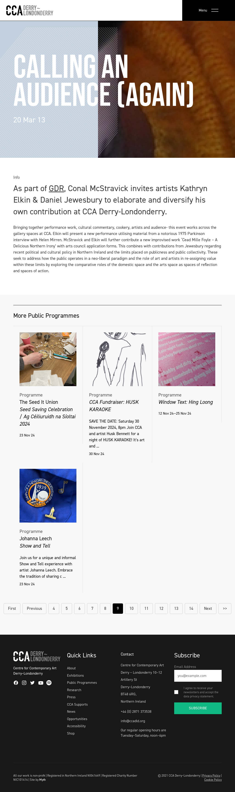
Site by (38, 780)
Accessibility (76, 726)
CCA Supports (77, 704)
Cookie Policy (213, 780)
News (71, 711)
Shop (71, 733)
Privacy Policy (211, 775)
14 (191, 608)
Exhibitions (75, 675)
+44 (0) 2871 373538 (136, 711)
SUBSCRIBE (198, 708)
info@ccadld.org (133, 720)
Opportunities (77, 718)
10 (131, 608)
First (12, 608)
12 (161, 608)
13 (176, 608)
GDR (56, 188)
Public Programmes (82, 682)
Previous (34, 608)
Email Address (185, 666)
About (71, 668)
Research (74, 689)
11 (146, 608)
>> (225, 608)
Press (71, 697)
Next (208, 608)
